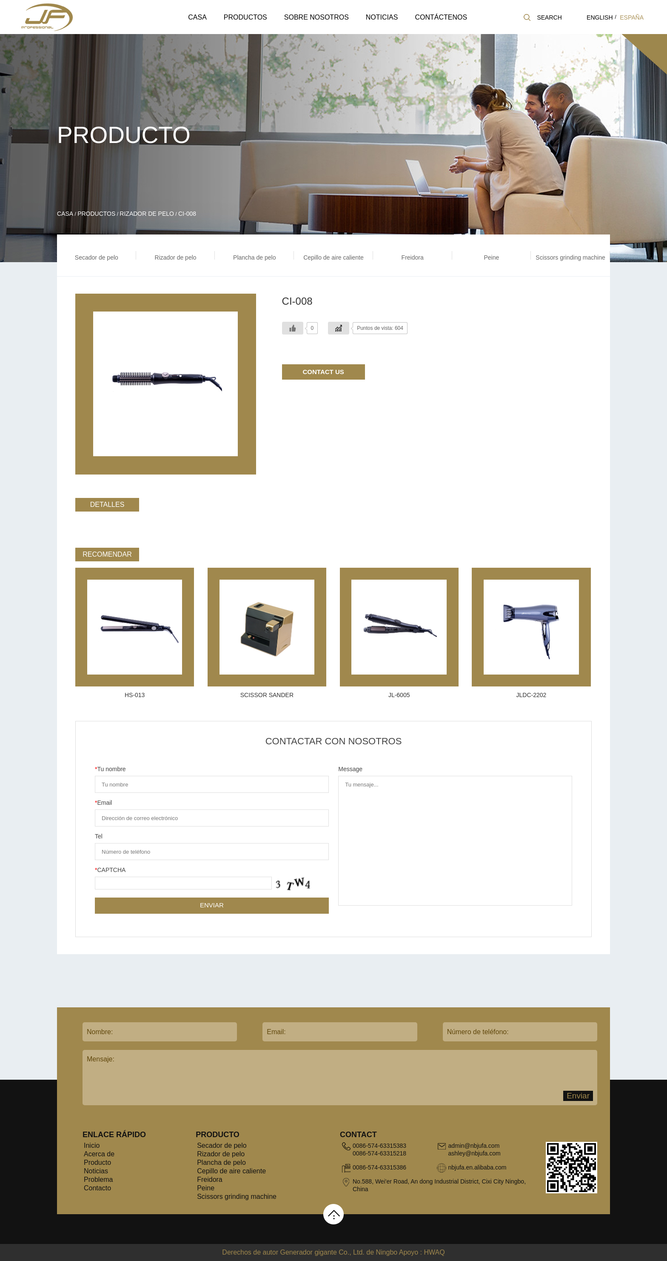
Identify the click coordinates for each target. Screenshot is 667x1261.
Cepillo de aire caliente (231, 1171)
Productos (245, 17)
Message (350, 769)
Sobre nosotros (316, 17)
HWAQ (434, 1252)
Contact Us (323, 371)
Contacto (97, 1188)
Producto (97, 1162)
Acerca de (99, 1154)
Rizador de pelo (147, 213)
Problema (98, 1179)
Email (103, 802)
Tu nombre (110, 769)
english (600, 17)
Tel (99, 836)
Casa (197, 17)
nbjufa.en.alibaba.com (477, 1167)
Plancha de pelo (221, 1162)
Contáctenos (441, 17)
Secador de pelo (222, 1145)
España (632, 17)
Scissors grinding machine (236, 1196)
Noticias (382, 17)
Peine (205, 1188)
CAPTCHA (110, 869)
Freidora (209, 1179)
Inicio (92, 1145)
